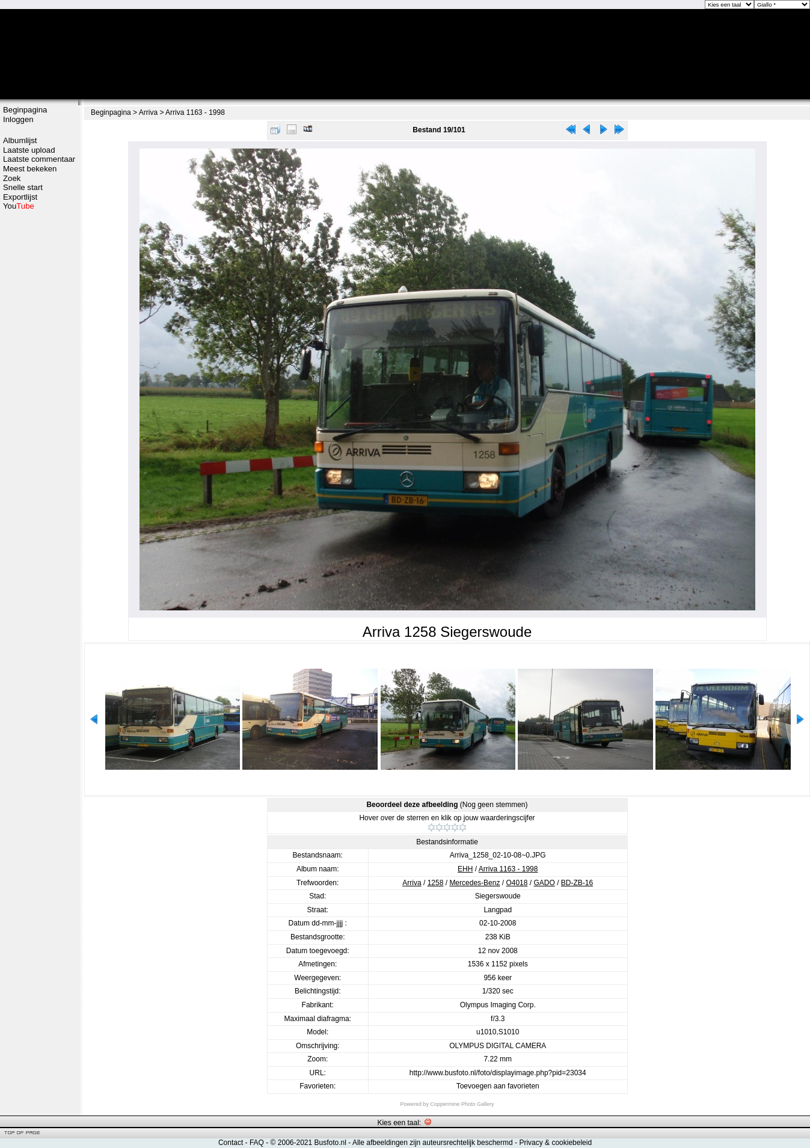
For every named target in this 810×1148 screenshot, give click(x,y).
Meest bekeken (30, 168)
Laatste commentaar (39, 159)
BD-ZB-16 (577, 883)
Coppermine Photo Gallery (462, 1104)
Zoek (11, 178)
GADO (543, 883)
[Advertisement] (39, 401)
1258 (436, 883)
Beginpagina (25, 109)
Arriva (148, 112)
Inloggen (18, 119)
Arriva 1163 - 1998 (195, 112)
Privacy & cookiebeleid (555, 1142)
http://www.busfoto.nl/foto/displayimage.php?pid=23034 (498, 1073)
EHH (465, 869)
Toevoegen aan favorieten (497, 1086)
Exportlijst (20, 196)
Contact (230, 1142)
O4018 (516, 883)
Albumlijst (20, 140)
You (18, 205)
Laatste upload (29, 150)
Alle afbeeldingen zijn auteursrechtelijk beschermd (432, 1142)
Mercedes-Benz (474, 883)
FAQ (257, 1142)
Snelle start (23, 187)
